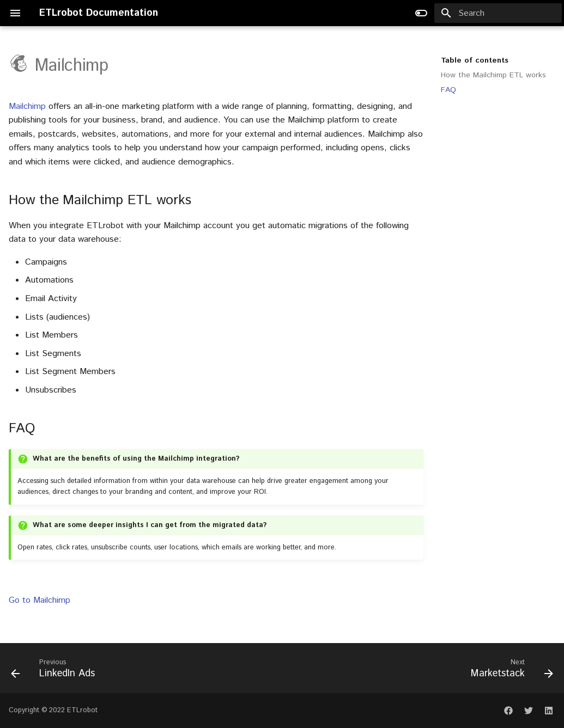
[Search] (498, 13)
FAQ (448, 90)
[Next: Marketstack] (509, 668)
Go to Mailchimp (39, 600)
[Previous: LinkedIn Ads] (55, 668)
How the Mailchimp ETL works (493, 75)
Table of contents (474, 60)
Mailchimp (27, 106)
